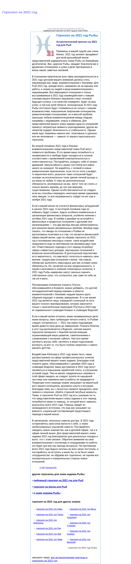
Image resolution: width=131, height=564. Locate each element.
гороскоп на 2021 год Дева (49, 539)
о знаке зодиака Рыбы (47, 493)
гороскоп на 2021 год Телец (49, 514)
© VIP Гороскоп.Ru (48, 467)
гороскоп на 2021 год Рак (48, 528)
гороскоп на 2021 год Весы (83, 509)
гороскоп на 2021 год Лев (48, 534)
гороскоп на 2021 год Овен (49, 509)
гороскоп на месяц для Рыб (50, 487)
